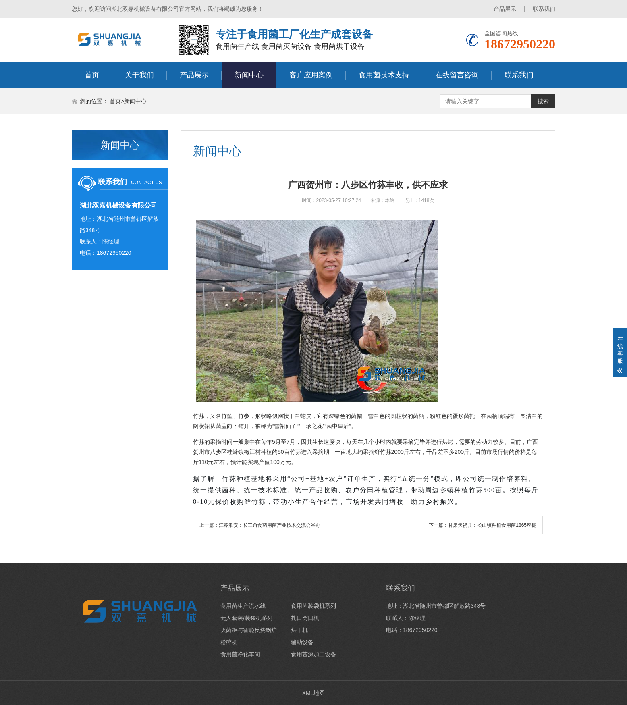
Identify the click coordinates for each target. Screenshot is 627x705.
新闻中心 (249, 75)
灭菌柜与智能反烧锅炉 (248, 630)
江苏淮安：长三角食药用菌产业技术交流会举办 (269, 525)
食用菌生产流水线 (243, 606)
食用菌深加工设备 (313, 654)
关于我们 (139, 75)
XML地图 (313, 693)
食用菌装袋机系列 (313, 606)
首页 (92, 75)
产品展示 (505, 9)
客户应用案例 (311, 75)
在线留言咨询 (457, 75)
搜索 (543, 101)
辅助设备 (302, 642)
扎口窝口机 (305, 618)
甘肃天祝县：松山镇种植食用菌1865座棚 (492, 525)
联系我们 (544, 9)
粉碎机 (228, 642)
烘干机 (299, 630)
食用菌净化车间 (240, 654)
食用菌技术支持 (384, 75)
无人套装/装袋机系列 (246, 618)
